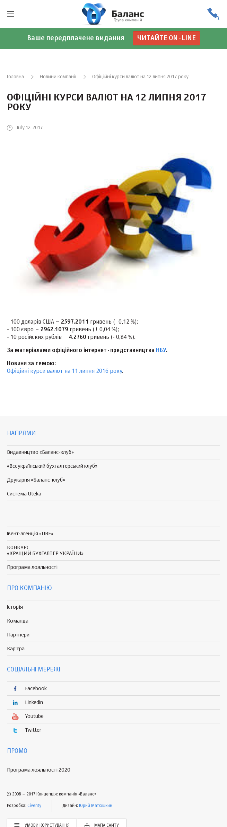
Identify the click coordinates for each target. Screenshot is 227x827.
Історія (15, 607)
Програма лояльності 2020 (38, 770)
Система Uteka (24, 493)
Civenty (34, 806)
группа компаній (113, 14)
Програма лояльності (32, 567)
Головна (15, 76)
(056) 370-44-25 (213, 14)
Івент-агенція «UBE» (30, 533)
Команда (17, 621)
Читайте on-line (166, 38)
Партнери (18, 634)
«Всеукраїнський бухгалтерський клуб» (52, 466)
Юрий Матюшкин (95, 806)
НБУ (161, 350)
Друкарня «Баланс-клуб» (36, 480)
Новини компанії (58, 76)
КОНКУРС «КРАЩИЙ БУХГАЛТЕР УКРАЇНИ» (45, 550)
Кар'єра (16, 648)
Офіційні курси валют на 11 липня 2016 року (64, 371)
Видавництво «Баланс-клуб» (40, 452)
